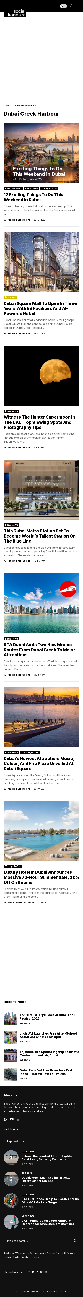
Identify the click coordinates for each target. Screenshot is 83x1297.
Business (10, 297)
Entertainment (13, 188)
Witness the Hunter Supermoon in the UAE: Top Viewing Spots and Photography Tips (39, 422)
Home (7, 105)
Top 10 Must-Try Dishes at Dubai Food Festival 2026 (47, 1016)
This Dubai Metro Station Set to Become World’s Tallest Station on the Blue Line (40, 536)
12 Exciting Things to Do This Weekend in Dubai (33, 197)
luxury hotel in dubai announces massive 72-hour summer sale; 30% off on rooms (41, 877)
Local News (31, 188)
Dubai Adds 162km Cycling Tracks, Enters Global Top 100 (46, 1179)
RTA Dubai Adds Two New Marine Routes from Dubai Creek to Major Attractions (39, 649)
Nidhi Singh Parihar (19, 220)
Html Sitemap (11, 1129)
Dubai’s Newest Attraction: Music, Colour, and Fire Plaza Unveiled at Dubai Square (39, 763)
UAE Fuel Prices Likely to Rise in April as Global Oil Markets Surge (50, 1200)
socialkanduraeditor (21, 902)
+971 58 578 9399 (35, 1272)
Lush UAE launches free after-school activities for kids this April (48, 1035)
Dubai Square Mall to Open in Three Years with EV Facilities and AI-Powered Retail (40, 308)
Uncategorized (30, 752)
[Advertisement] (41, 55)
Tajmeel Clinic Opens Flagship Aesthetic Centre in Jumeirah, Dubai (49, 1053)
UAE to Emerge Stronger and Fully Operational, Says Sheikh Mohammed (48, 1222)
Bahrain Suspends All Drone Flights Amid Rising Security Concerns (47, 1157)
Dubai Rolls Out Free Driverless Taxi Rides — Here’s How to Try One (46, 1072)
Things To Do (49, 188)
